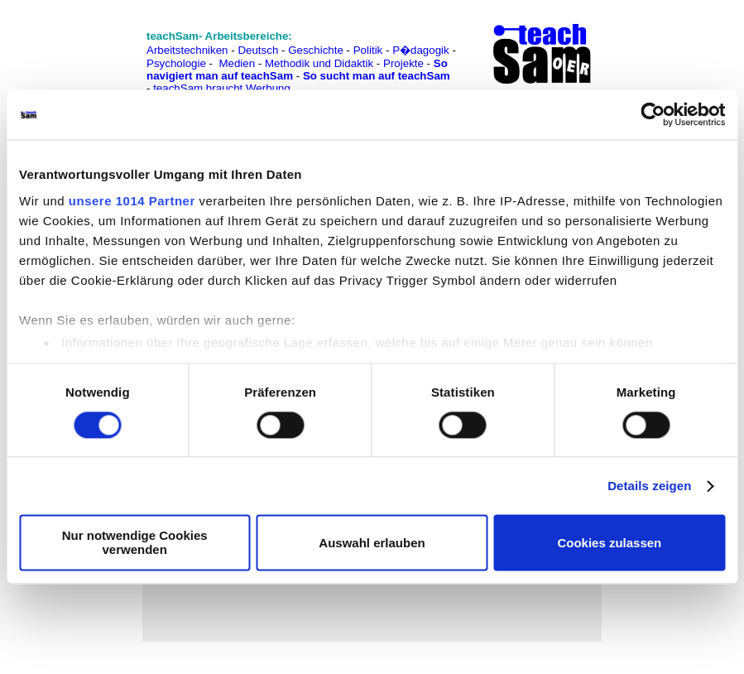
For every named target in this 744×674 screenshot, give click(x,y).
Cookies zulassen (609, 543)
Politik (368, 50)
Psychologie (176, 63)
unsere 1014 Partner (132, 201)
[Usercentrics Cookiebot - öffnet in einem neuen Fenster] (652, 114)
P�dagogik (420, 50)
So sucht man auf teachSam (376, 76)
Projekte (403, 63)
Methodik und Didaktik (321, 63)
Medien (236, 63)
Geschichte (315, 50)
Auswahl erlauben (372, 543)
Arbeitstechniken (187, 50)
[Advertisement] (85, 50)
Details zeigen (649, 486)
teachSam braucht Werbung (221, 88)
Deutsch (258, 50)
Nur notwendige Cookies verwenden (135, 543)
